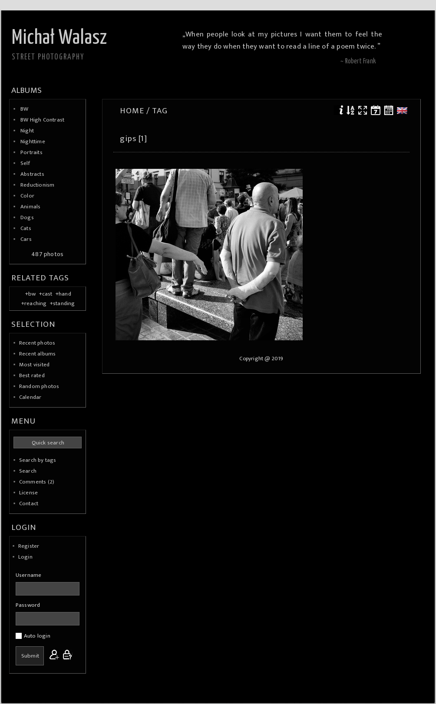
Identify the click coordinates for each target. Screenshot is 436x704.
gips (128, 138)
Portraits (31, 152)
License (28, 492)
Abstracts (32, 174)
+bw (30, 294)
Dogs (27, 217)
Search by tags (37, 460)
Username (29, 575)
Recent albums (37, 354)
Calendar (30, 397)
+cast (46, 294)
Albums (26, 90)
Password (28, 605)
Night (27, 130)
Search (27, 471)
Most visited (34, 364)
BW (24, 109)
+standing (62, 303)
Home (132, 111)
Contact (28, 503)
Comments (32, 482)
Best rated (32, 375)
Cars (26, 239)
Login (25, 557)
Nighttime (32, 141)
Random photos (39, 386)
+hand (63, 294)
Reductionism (37, 185)
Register (29, 546)
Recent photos (37, 343)
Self (25, 163)
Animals (30, 206)
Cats (25, 228)
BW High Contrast (42, 120)
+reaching (34, 303)
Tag (160, 111)
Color (27, 196)
